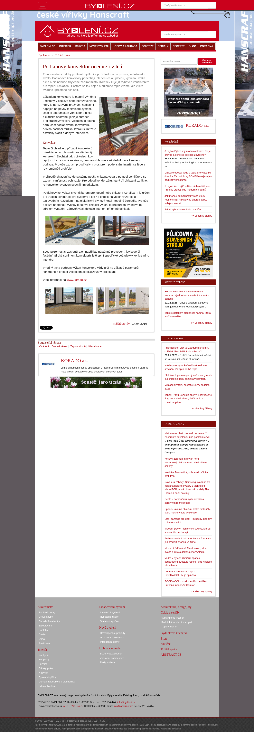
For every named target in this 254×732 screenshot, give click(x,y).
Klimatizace (95, 346)
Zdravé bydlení (47, 686)
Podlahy (43, 630)
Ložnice (43, 663)
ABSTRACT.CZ (171, 654)
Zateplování (45, 625)
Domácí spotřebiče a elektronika (57, 681)
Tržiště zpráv (121, 323)
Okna (42, 638)
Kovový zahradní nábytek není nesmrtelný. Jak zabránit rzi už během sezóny (186, 462)
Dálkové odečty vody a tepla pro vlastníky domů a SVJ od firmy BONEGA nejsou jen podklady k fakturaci (188, 176)
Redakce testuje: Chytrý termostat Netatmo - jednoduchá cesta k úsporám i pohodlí (187, 295)
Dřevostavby (46, 616)
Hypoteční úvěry (109, 616)
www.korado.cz (77, 279)
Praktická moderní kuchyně (176, 622)
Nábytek (43, 672)
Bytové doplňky (47, 677)
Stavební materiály (49, 621)
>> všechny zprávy (201, 591)
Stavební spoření (109, 621)
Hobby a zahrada (109, 648)
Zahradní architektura (112, 658)
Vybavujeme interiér (172, 617)
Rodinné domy (47, 612)
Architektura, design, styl (176, 607)
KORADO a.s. (75, 360)
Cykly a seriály (170, 612)
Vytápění (44, 346)
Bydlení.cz (45, 55)
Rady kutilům (107, 662)
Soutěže (166, 643)
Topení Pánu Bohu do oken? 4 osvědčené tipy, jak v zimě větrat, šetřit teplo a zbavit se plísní (188, 398)
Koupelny (44, 659)
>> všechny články (201, 215)
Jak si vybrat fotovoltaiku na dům (183, 209)
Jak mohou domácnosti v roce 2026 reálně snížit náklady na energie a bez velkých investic (186, 199)
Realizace (44, 643)
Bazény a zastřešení (111, 653)
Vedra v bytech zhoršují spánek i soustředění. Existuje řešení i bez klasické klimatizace (188, 562)
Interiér (42, 649)
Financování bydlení (112, 607)
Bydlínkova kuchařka (174, 633)
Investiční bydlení (110, 612)
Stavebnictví (46, 607)
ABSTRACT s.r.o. (73, 706)
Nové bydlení (107, 627)
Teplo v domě (78, 346)
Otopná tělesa (60, 346)
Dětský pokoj (46, 668)
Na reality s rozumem (112, 637)
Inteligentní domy (109, 641)
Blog (164, 638)
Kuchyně (44, 655)
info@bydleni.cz (126, 702)
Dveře (42, 634)
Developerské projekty (112, 633)
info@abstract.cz (123, 706)
